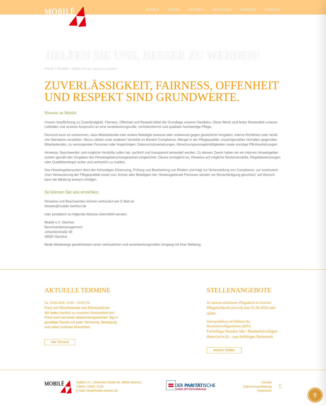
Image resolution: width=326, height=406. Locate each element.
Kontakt (267, 382)
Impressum (264, 390)
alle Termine (60, 342)
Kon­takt (272, 9)
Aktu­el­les (221, 9)
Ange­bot (196, 9)
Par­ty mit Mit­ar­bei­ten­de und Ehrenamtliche (77, 308)
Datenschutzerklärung (257, 386)
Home (48, 68)
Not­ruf (152, 9)
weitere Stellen (224, 350)
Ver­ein (173, 9)
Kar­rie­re (248, 9)
